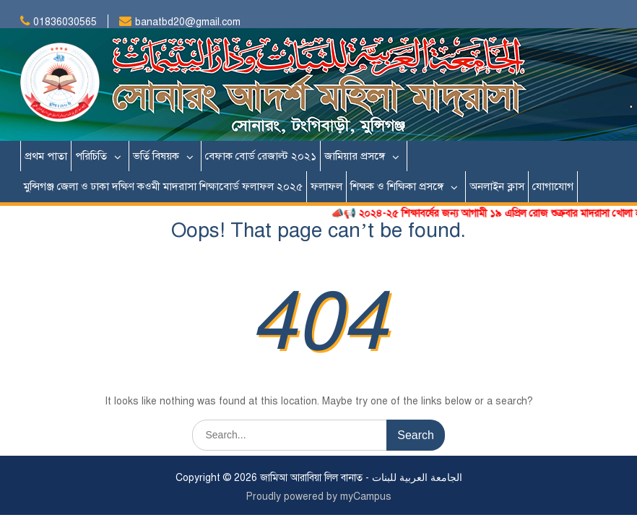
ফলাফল (326, 186)
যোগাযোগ (552, 186)
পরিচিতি (91, 156)
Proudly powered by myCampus (318, 496)
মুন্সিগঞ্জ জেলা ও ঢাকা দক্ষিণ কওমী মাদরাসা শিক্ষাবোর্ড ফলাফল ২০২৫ (163, 186)
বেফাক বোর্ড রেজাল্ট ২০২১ (260, 156)
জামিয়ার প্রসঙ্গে (354, 156)
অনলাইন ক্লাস (496, 186)
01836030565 (65, 22)
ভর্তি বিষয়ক (156, 156)
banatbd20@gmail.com (187, 22)
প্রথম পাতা (46, 156)
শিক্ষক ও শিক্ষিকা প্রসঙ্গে (396, 186)
